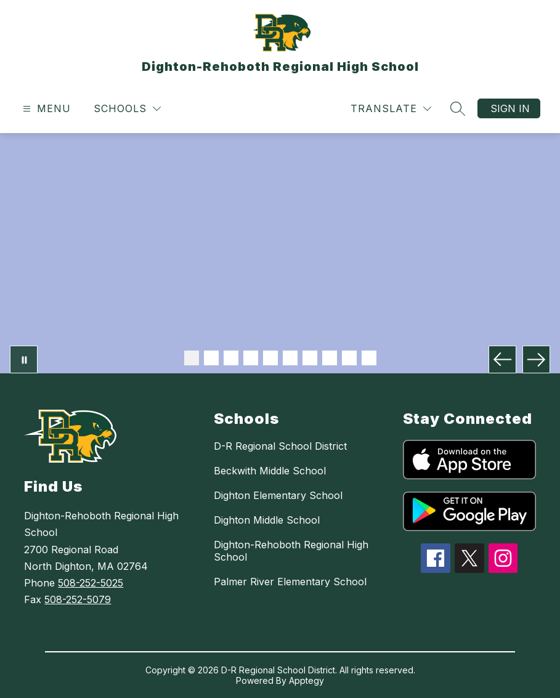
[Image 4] (250, 358)
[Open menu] (45, 108)
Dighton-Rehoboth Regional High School (291, 550)
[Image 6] (290, 358)
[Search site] (457, 108)
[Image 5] (270, 358)
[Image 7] (309, 358)
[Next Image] (536, 359)
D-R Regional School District (280, 446)
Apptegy (306, 680)
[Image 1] (191, 358)
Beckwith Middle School (270, 471)
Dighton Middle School (267, 520)
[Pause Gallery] (24, 359)
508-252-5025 (90, 583)
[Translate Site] (390, 108)
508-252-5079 (77, 599)
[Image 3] (231, 358)
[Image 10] (369, 358)
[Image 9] (349, 358)
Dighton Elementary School (278, 495)
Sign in (510, 108)
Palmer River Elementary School (290, 581)
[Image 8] (329, 358)
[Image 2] (211, 358)
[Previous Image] (502, 359)
